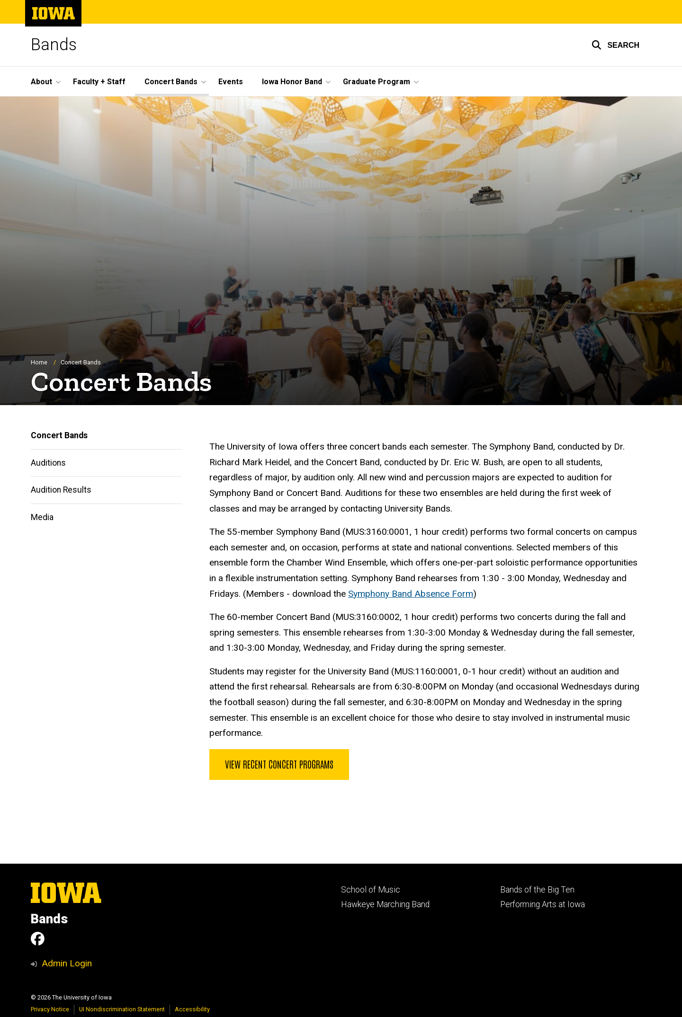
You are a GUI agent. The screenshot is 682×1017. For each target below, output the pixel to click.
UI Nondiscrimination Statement (122, 1009)
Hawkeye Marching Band (385, 904)
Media (42, 517)
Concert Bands (59, 435)
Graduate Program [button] (376, 81)
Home (39, 362)
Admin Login (67, 963)
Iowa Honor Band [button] (292, 81)
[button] (615, 45)
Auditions (48, 463)
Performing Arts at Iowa (542, 904)
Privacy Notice (50, 1009)
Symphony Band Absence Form (410, 593)
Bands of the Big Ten (537, 889)
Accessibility (192, 1009)
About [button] (41, 81)
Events (230, 81)
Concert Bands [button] (170, 81)
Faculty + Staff (99, 81)
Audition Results (61, 490)
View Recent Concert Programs (279, 764)
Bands (54, 44)
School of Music (370, 889)
